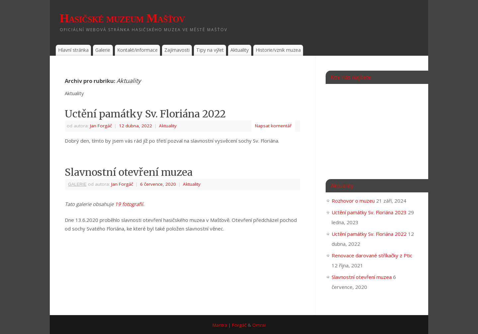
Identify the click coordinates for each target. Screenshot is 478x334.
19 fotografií (129, 204)
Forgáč (239, 325)
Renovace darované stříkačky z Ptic (372, 255)
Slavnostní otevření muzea (129, 172)
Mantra (219, 325)
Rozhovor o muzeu (353, 200)
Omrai (259, 325)
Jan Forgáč (101, 126)
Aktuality (239, 50)
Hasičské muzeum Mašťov (122, 18)
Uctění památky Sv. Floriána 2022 (145, 113)
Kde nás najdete (351, 77)
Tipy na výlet (210, 50)
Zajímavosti (177, 50)
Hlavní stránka (73, 50)
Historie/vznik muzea (278, 50)
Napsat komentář (273, 126)
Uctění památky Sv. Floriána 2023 (369, 212)
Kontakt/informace (137, 50)
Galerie (102, 50)
